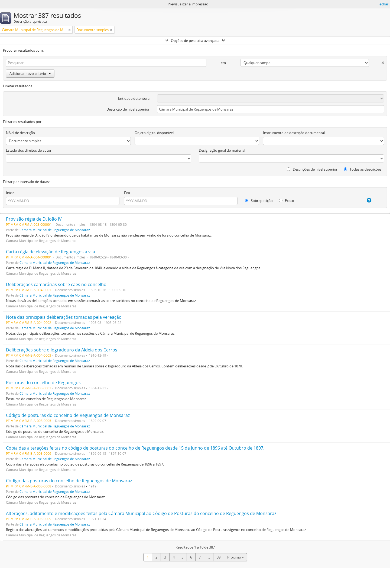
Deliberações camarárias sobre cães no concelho (56, 284)
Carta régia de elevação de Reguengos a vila (50, 252)
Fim (127, 192)
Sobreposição (259, 200)
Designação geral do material (222, 150)
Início (10, 192)
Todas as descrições (362, 169)
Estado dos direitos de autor (28, 150)
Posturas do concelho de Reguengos (43, 383)
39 (218, 557)
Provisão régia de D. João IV (34, 219)
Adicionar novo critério (30, 73)
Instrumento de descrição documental (294, 132)
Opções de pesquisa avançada (195, 40)
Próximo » (235, 557)
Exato (286, 200)
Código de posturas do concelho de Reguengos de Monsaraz (68, 415)
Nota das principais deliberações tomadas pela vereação (64, 317)
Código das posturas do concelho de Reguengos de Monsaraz (69, 481)
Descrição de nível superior (128, 109)
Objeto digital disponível (154, 132)
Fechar (383, 4)
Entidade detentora (134, 98)
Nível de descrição (20, 132)
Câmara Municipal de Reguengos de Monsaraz (55, 230)
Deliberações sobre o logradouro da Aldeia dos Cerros (61, 350)
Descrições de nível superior (312, 169)
